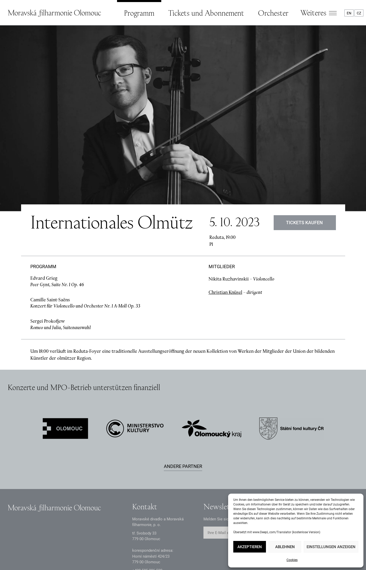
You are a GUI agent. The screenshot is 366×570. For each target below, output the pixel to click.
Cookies (292, 560)
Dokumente (73, 560)
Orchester (273, 13)
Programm (139, 13)
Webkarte (206, 560)
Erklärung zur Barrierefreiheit (155, 560)
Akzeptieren (249, 547)
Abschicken (264, 478)
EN (349, 13)
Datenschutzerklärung (26, 560)
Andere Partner (183, 412)
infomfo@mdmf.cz (148, 524)
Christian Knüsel (225, 238)
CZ (359, 13)
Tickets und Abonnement (206, 13)
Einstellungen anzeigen (331, 547)
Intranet (106, 560)
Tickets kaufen (304, 168)
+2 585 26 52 (147, 516)
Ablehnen (285, 547)
